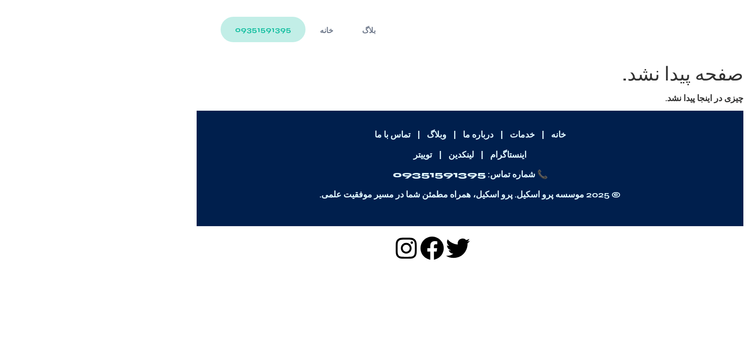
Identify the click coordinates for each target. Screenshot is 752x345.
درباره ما (384, 134)
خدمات (428, 134)
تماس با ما (299, 134)
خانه (232, 30)
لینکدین (367, 155)
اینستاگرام (414, 155)
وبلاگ (342, 134)
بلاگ (275, 30)
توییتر (328, 155)
